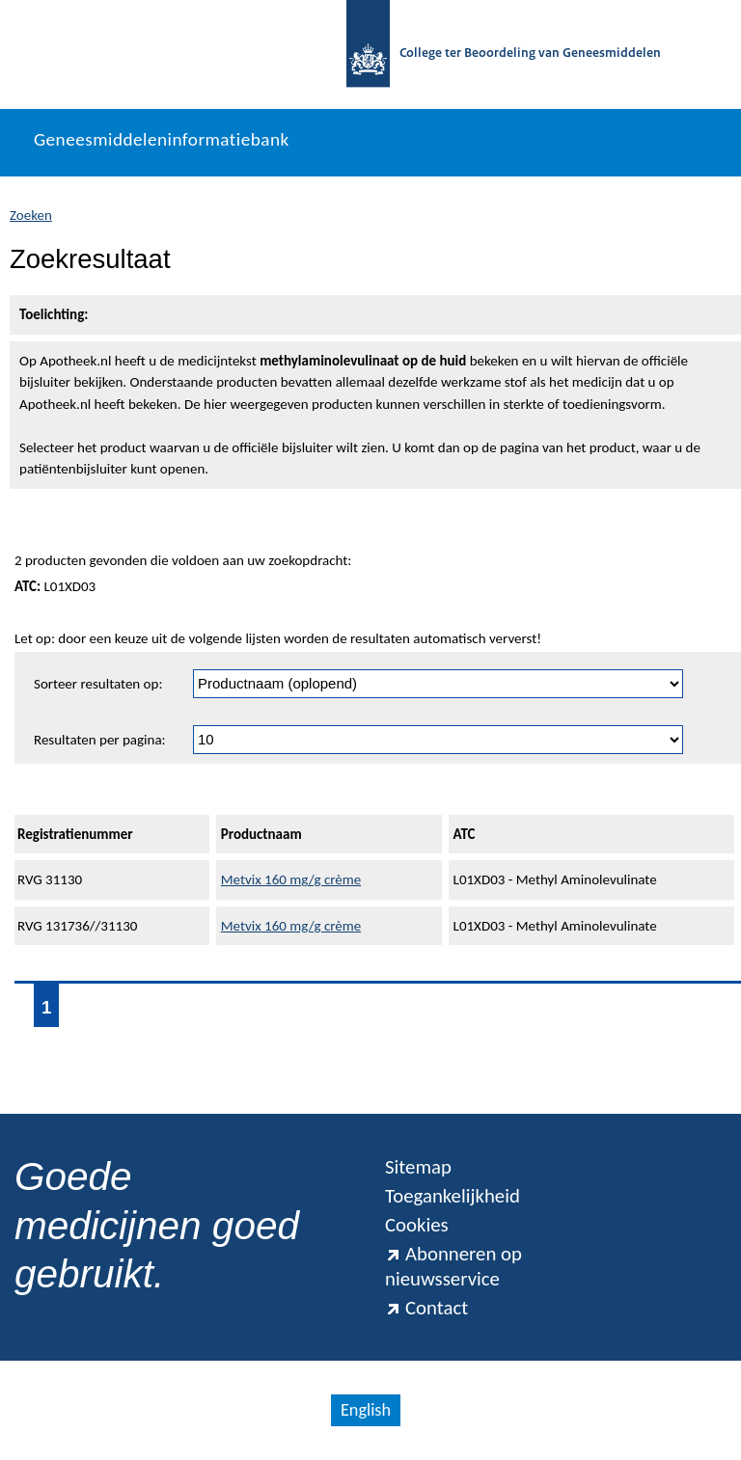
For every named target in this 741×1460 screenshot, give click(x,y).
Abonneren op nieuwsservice (453, 1266)
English (366, 1409)
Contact (426, 1307)
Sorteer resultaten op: (98, 683)
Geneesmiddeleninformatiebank (161, 139)
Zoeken (31, 215)
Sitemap (418, 1166)
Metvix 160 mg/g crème (291, 879)
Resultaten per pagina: (100, 739)
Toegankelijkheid (452, 1195)
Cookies (417, 1224)
